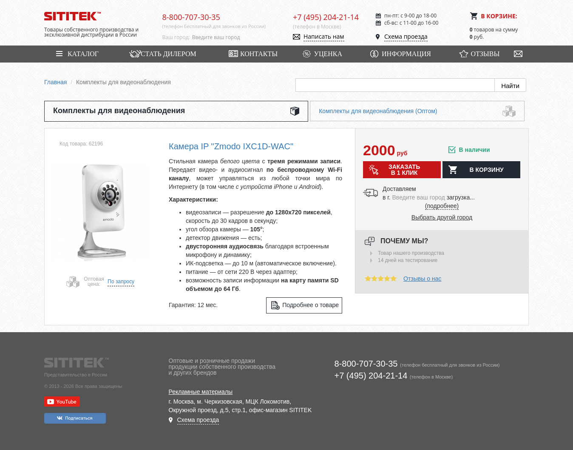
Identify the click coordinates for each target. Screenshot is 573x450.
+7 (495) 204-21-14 (326, 17)
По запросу (121, 282)
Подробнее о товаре (310, 305)
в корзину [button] (486, 169)
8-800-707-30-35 (191, 17)
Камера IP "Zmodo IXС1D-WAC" (231, 146)
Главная (55, 82)
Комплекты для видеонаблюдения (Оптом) (378, 111)
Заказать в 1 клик (404, 169)
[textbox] (236, 37)
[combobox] (236, 37)
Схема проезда (406, 36)
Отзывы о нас (422, 278)
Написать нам (324, 36)
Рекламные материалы (201, 391)
